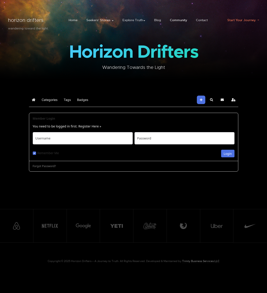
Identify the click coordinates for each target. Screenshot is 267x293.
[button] (211, 100)
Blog (157, 20)
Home (73, 20)
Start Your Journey (242, 20)
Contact (202, 20)
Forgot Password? (44, 166)
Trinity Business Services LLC (200, 261)
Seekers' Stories (100, 20)
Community (178, 20)
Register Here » (89, 126)
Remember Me (48, 153)
